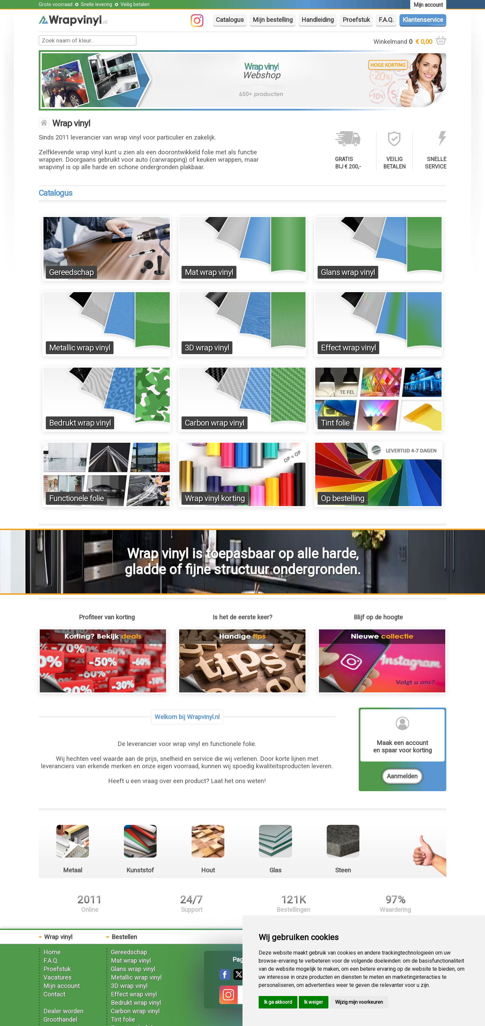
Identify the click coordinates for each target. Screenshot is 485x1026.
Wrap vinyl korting (215, 498)
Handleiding (317, 20)
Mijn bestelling (273, 20)
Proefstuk (356, 20)
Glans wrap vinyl (348, 272)
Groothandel (60, 1019)
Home (52, 952)
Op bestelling (342, 498)
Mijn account (61, 986)
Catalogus (230, 20)
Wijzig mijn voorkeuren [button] (359, 1002)
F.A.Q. (386, 20)
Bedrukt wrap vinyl (80, 423)
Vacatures (57, 977)
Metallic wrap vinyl (79, 347)
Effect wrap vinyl (348, 347)
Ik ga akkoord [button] (278, 1002)
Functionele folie (76, 498)
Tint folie (335, 423)
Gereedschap (71, 272)
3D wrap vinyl (207, 347)
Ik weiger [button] (313, 1002)
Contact (54, 994)
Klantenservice (422, 20)
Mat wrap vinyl (209, 272)
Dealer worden (63, 1011)
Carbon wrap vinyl (214, 423)
